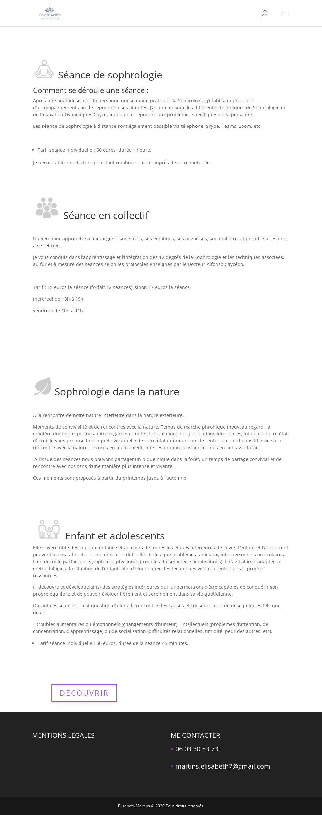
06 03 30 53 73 (196, 748)
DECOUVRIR (84, 693)
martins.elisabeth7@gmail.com (222, 766)
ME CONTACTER (195, 735)
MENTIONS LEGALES (63, 735)
